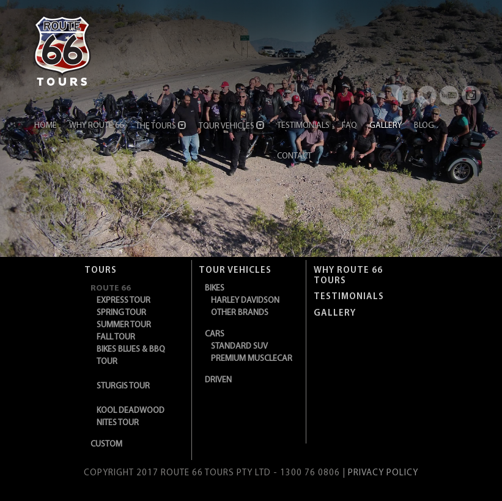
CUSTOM (106, 444)
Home (45, 125)
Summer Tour (124, 325)
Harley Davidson (245, 300)
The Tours (161, 126)
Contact (294, 156)
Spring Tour (121, 312)
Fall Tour (116, 337)
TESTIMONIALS (349, 297)
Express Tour (123, 300)
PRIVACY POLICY (383, 473)
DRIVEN (218, 380)
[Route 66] (62, 48)
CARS (214, 334)
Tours (100, 270)
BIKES (214, 288)
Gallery (385, 125)
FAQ (349, 125)
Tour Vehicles (232, 126)
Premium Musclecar (251, 358)
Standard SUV (239, 346)
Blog (424, 125)
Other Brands (239, 312)
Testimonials (303, 125)
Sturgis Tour (123, 386)
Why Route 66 (96, 125)
